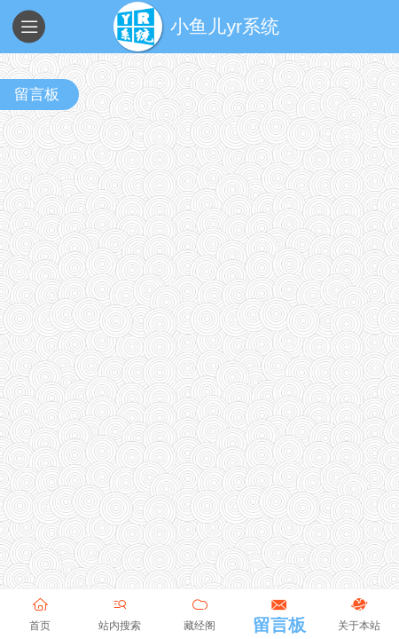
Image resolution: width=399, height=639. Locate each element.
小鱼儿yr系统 (224, 26)
